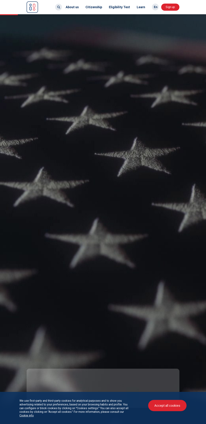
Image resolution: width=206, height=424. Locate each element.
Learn (141, 7)
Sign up (170, 7)
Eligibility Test (119, 7)
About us (72, 7)
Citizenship (94, 7)
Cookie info (26, 415)
